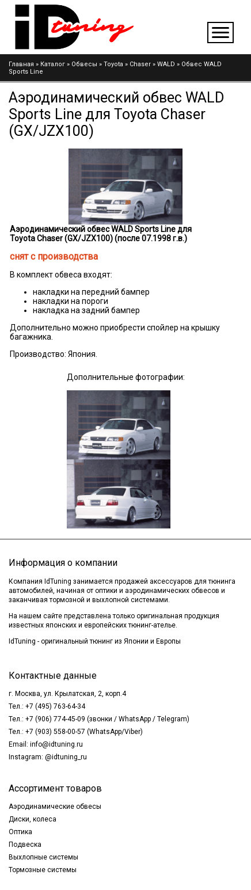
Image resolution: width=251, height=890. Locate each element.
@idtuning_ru (66, 757)
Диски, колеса (32, 819)
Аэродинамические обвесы (55, 806)
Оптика (20, 832)
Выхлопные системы (43, 857)
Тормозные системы (43, 870)
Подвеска (25, 844)
